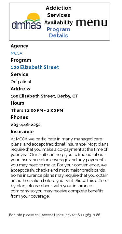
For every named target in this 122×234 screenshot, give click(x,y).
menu (91, 21)
